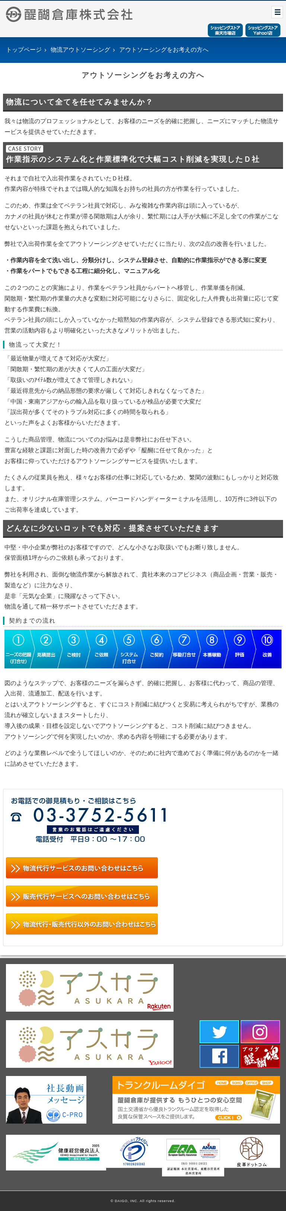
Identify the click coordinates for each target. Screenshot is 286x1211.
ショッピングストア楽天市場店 (225, 30)
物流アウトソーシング (80, 49)
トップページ (24, 49)
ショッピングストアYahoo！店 (262, 30)
